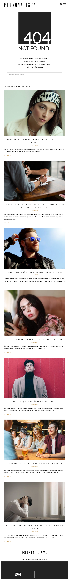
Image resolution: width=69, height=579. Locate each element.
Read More (8, 155)
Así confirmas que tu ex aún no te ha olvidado (34, 340)
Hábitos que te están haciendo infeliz (34, 401)
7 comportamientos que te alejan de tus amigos (34, 463)
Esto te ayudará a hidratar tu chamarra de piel (35, 272)
